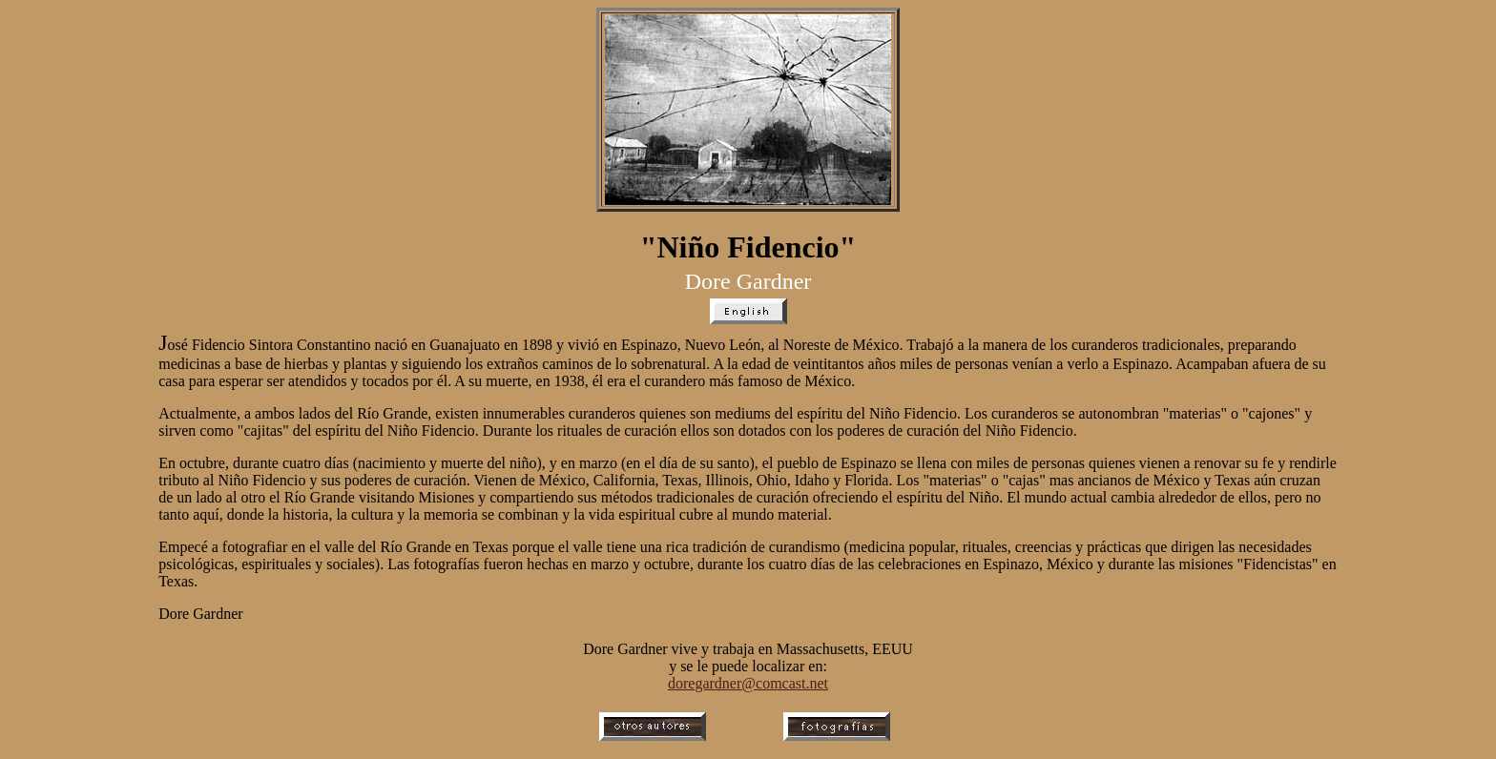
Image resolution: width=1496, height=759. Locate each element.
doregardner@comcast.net (748, 683)
